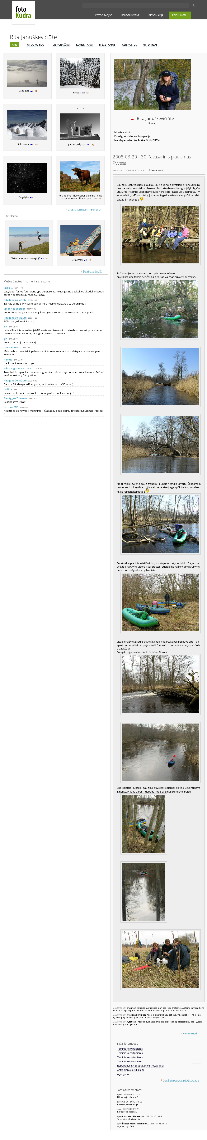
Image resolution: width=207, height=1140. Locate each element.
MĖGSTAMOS (107, 44)
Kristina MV (11, 407)
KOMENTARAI (84, 44)
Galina (8, 389)
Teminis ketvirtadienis (130, 1048)
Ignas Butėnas (12, 347)
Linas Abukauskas (14, 309)
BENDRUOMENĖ (130, 15)
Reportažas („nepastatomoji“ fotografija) (140, 1065)
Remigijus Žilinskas (15, 398)
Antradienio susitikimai (130, 1070)
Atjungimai (123, 1074)
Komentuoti (190, 1033)
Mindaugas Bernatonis (17, 368)
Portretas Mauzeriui (133, 1116)
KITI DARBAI (150, 44)
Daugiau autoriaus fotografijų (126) (85, 209)
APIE (14, 44)
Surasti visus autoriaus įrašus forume (181, 1080)
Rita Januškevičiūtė (15, 300)
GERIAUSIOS (129, 44)
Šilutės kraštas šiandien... (135, 1123)
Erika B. (8, 288)
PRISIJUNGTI (179, 15)
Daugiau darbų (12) (92, 271)
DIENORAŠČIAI (61, 44)
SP (5, 326)
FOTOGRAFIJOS (103, 15)
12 (123, 1101)
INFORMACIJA (155, 15)
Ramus (8, 359)
